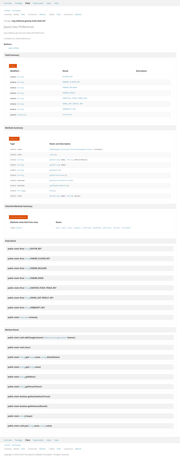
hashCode (97, 226)
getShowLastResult (58, 184)
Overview (8, 3)
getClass (107, 226)
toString (86, 226)
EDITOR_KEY (68, 77)
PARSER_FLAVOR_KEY (71, 82)
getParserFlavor (57, 173)
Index (48, 3)
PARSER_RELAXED (70, 87)
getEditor (54, 168)
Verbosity (22, 113)
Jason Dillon (14, 48)
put (51, 194)
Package (18, 3)
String (20, 77)
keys (52, 189)
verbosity (67, 113)
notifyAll (126, 226)
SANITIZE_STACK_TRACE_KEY (75, 97)
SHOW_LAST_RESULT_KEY (73, 102)
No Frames (16, 10)
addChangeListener (58, 147)
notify (116, 226)
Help (56, 3)
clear (52, 153)
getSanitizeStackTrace (60, 178)
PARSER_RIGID (69, 92)
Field (23, 14)
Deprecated (38, 3)
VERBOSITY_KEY (69, 107)
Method (42, 14)
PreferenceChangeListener (80, 147)
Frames (7, 10)
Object (19, 226)
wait (58, 226)
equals (77, 226)
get (51, 158)
